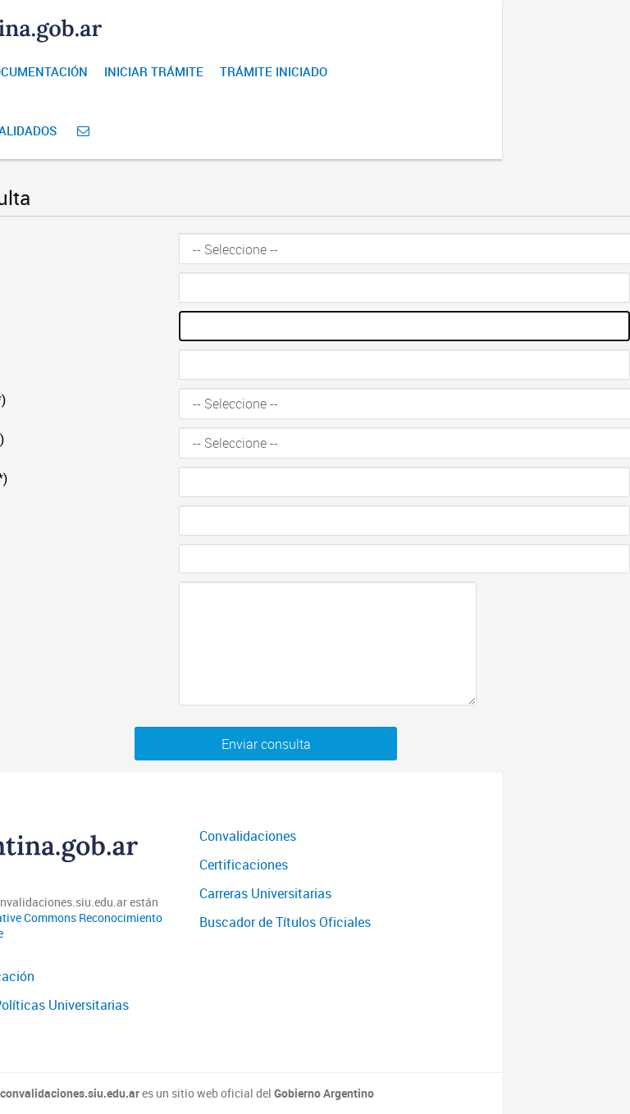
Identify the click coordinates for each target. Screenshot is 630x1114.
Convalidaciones (247, 836)
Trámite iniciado (273, 71)
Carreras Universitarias (265, 893)
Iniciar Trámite (153, 71)
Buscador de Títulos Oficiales (285, 922)
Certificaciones (243, 865)
